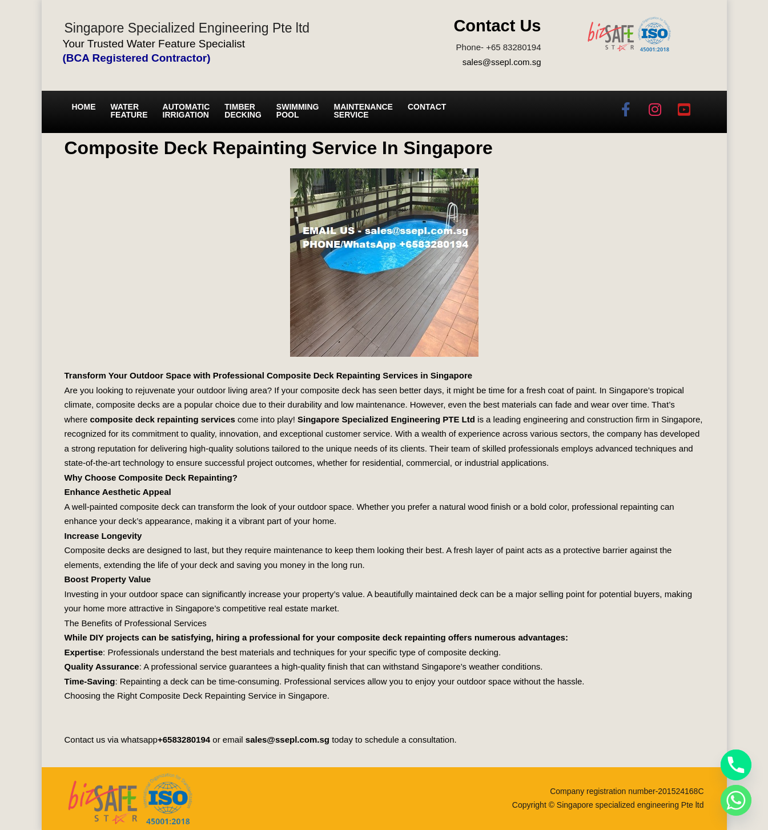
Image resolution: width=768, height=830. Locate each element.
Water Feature (129, 110)
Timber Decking (243, 110)
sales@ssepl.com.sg (502, 62)
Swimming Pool (297, 110)
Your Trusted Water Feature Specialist (154, 44)
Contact (427, 106)
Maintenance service (363, 110)
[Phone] (736, 765)
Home (84, 106)
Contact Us (497, 26)
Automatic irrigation (186, 110)
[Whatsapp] (736, 800)
